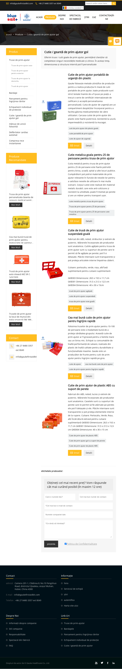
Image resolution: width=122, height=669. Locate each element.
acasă (9, 34)
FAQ (11, 645)
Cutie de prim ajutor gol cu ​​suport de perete (87, 441)
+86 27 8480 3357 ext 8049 (50, 3)
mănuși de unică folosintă (17, 125)
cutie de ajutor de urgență (79, 139)
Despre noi (62, 17)
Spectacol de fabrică (75, 17)
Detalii (89, 145)
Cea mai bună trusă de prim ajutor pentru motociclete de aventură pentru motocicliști (21, 239)
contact (10, 576)
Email (74, 145)
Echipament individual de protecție (20, 108)
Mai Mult (15, 204)
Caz (94, 17)
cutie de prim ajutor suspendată (82, 296)
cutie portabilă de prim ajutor (81, 133)
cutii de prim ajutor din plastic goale (83, 128)
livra (66, 583)
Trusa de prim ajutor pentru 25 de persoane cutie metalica (89, 213)
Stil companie (15, 629)
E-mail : (9, 594)
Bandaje (13, 93)
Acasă (39, 17)
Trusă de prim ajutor (19, 86)
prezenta (51, 544)
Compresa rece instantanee (16, 142)
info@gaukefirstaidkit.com (21, 3)
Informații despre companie (22, 623)
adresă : (10, 583)
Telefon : (10, 600)
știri (66, 594)
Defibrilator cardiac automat (18, 133)
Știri (86, 17)
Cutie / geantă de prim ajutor (78, 645)
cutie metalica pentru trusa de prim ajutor (86, 201)
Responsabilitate (17, 634)
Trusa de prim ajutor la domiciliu (20, 79)
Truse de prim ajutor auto (21, 65)
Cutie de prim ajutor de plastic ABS (83, 435)
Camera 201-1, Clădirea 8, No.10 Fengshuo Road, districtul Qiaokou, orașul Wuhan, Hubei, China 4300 (35, 586)
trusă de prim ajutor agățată (80, 291)
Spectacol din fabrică (19, 640)
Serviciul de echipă (73, 589)
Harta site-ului (71, 605)
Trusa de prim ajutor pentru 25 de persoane (87, 206)
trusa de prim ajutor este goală (81, 301)
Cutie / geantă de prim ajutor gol (20, 117)
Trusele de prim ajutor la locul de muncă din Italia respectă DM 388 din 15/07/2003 (20, 316)
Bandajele (69, 629)
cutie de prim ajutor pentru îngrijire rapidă (86, 369)
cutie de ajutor (75, 364)
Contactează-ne (106, 17)
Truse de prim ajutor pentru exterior (19, 72)
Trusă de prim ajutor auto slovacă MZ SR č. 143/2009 (19, 274)
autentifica (69, 600)
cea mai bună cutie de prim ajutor (99, 364)
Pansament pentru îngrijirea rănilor (18, 100)
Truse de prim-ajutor (19, 60)
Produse (50, 17)
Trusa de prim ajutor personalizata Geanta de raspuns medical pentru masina (21, 197)
